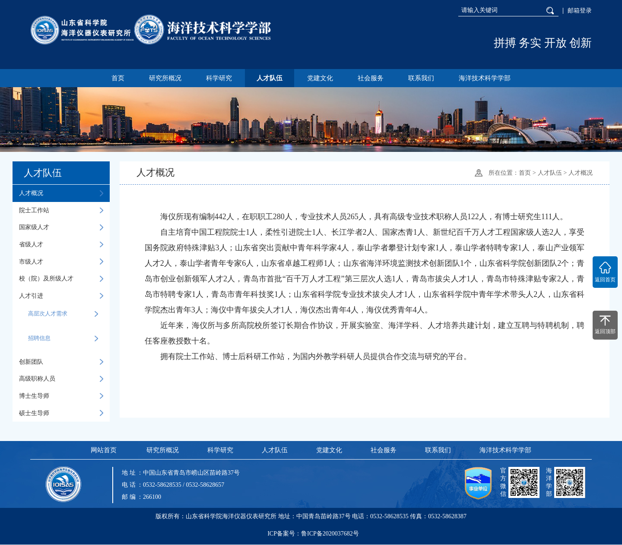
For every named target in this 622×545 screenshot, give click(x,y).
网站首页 (103, 450)
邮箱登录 (580, 11)
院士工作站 (61, 210)
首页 (115, 78)
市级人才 (61, 261)
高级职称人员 (61, 378)
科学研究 (218, 78)
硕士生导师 (61, 413)
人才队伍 (269, 78)
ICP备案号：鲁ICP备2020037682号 (313, 535)
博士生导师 (61, 396)
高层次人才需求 (63, 314)
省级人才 (61, 244)
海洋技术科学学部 (487, 78)
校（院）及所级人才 (61, 278)
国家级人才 (61, 227)
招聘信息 (63, 339)
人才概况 (61, 193)
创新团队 (61, 362)
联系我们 (423, 78)
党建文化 (320, 78)
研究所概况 (163, 78)
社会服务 (371, 78)
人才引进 (61, 296)
